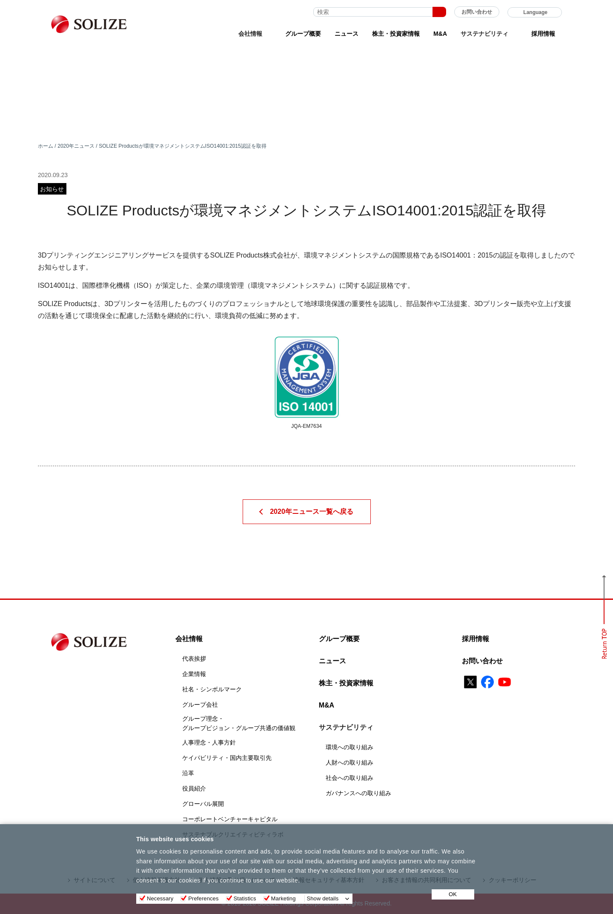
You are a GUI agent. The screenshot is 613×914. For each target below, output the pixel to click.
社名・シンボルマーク (212, 689)
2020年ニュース (76, 146)
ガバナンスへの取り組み (358, 793)
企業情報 (194, 673)
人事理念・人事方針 (209, 742)
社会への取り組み (349, 777)
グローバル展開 (203, 803)
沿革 (188, 773)
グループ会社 (200, 704)
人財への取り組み (349, 762)
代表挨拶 (194, 658)
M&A (440, 33)
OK (453, 894)
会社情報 (189, 638)
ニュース (346, 33)
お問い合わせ (476, 12)
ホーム (45, 146)
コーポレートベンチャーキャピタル (230, 819)
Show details (323, 898)
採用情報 (543, 33)
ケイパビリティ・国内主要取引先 (227, 757)
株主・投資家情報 (396, 33)
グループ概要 (303, 33)
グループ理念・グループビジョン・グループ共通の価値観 (238, 723)
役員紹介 (194, 788)
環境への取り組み (349, 747)
